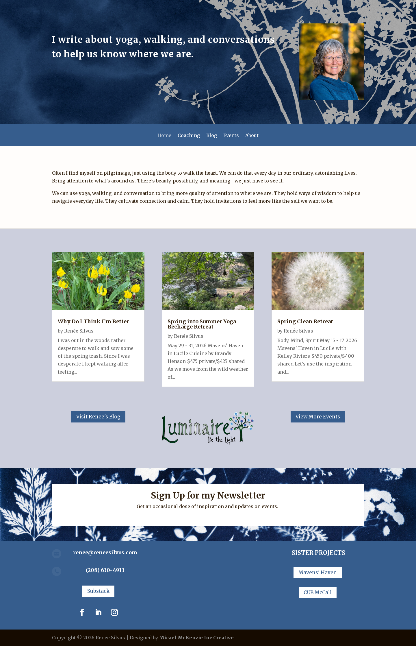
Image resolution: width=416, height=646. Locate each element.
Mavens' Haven (317, 572)
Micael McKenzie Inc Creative (196, 638)
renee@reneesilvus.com (105, 552)
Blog (211, 135)
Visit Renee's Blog (98, 417)
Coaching (189, 135)
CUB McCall (318, 592)
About (252, 135)
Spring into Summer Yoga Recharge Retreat (202, 324)
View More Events (318, 417)
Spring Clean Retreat (305, 321)
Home (164, 135)
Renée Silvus (79, 331)
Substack (98, 591)
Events (231, 135)
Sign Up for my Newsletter (208, 495)
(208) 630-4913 (105, 570)
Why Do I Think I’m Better (93, 321)
